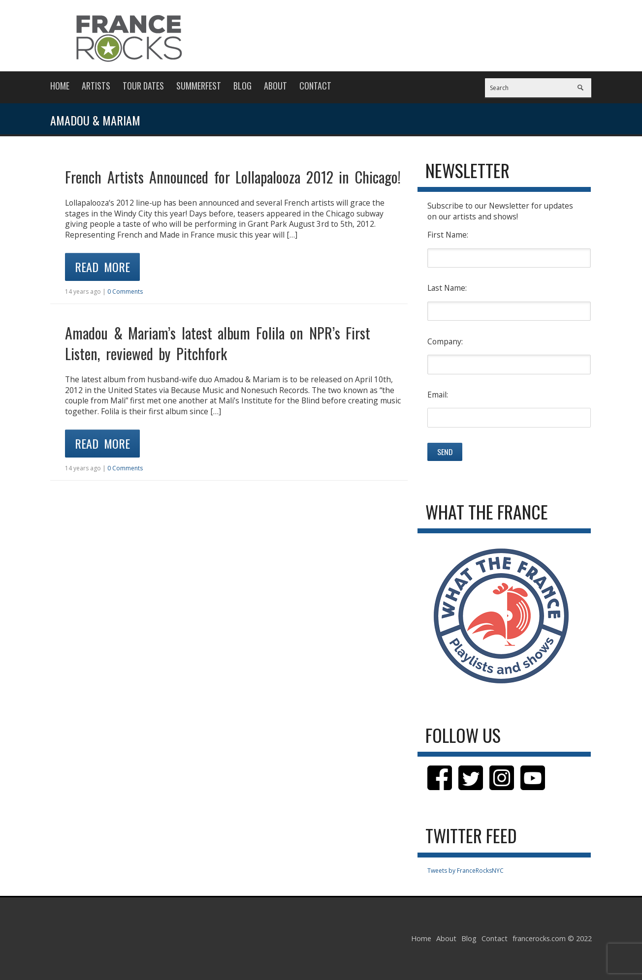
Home (59, 85)
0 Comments (125, 291)
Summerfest (198, 85)
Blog (242, 85)
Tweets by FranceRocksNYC (465, 870)
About (275, 85)
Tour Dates (143, 85)
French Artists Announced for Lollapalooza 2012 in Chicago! (233, 177)
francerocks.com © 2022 (552, 938)
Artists (96, 85)
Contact (315, 85)
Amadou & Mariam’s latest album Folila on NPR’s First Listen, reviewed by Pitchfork (217, 343)
